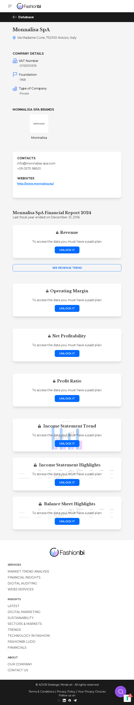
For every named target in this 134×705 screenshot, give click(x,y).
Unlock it (67, 250)
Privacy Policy (66, 691)
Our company (20, 664)
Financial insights (24, 577)
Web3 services (21, 589)
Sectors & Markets (25, 624)
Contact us (18, 670)
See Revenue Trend (67, 268)
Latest (14, 606)
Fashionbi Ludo (21, 641)
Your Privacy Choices (92, 691)
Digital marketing (24, 612)
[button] (120, 691)
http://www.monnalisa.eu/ (35, 183)
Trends (14, 630)
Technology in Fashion (29, 636)
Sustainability (21, 618)
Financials (17, 647)
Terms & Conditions (41, 691)
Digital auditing (22, 583)
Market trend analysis (28, 571)
